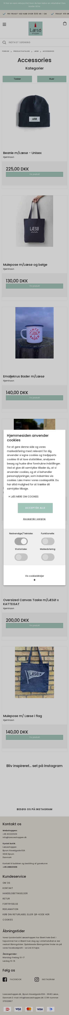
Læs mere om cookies (23, 496)
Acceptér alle (35, 507)
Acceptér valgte (34, 518)
